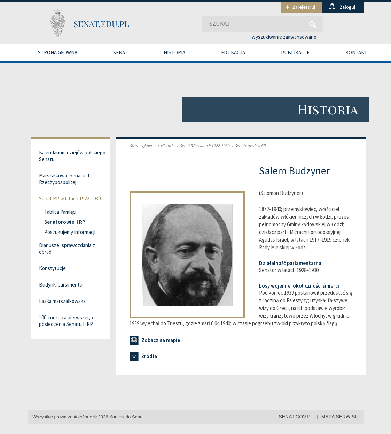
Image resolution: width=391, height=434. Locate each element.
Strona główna (57, 52)
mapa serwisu (340, 416)
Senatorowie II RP (248, 145)
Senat (120, 52)
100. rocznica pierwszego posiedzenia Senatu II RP (66, 320)
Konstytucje (52, 268)
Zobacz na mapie (155, 340)
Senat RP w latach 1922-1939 (202, 145)
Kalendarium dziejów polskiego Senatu (72, 155)
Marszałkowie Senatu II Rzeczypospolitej (64, 178)
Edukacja (233, 52)
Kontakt (356, 52)
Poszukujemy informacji (69, 232)
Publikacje (295, 52)
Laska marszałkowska (62, 301)
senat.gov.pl (296, 416)
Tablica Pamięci (60, 211)
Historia (174, 52)
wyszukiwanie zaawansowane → (287, 36)
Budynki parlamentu (61, 284)
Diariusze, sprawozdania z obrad (67, 248)
